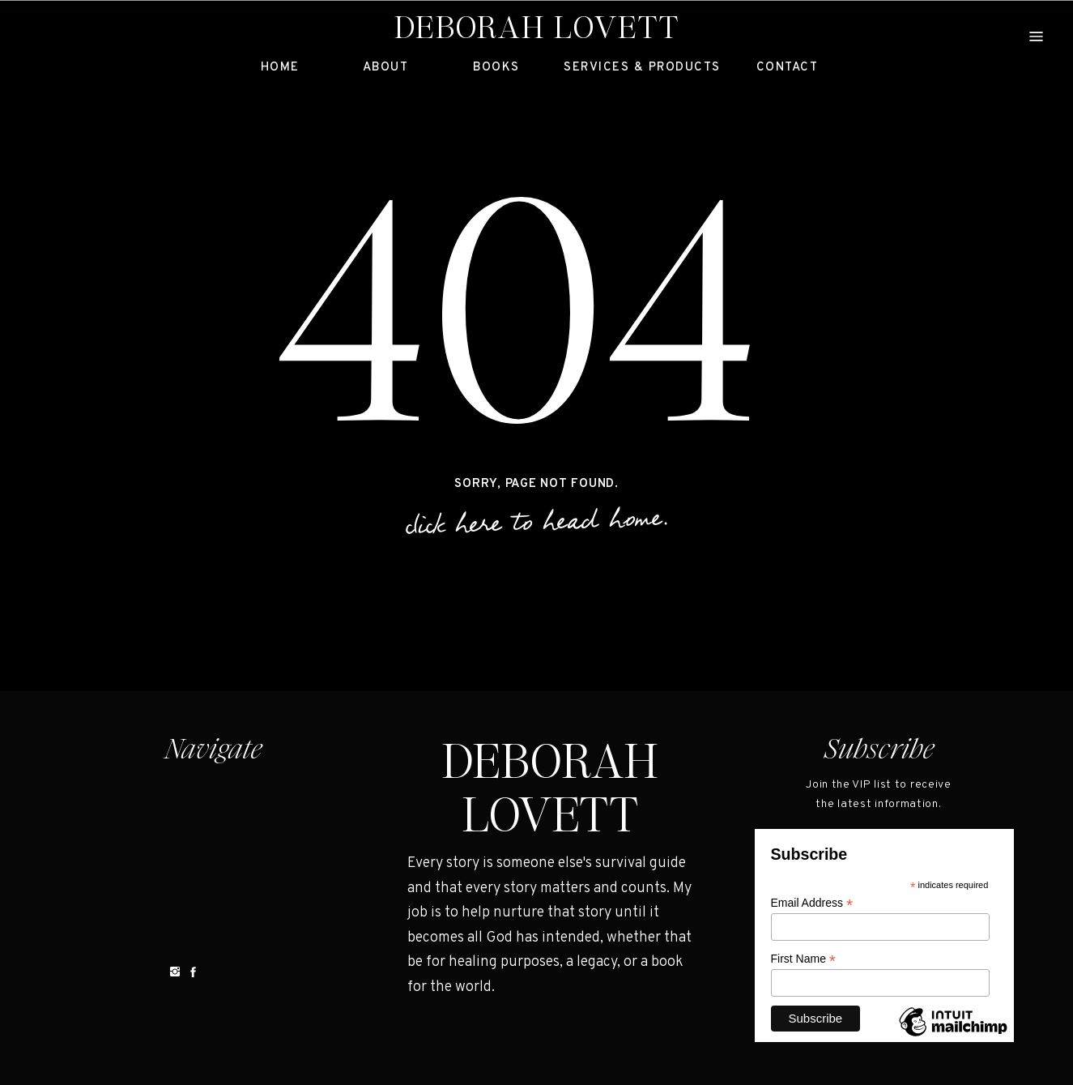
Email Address (812, 903)
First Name (804, 959)
